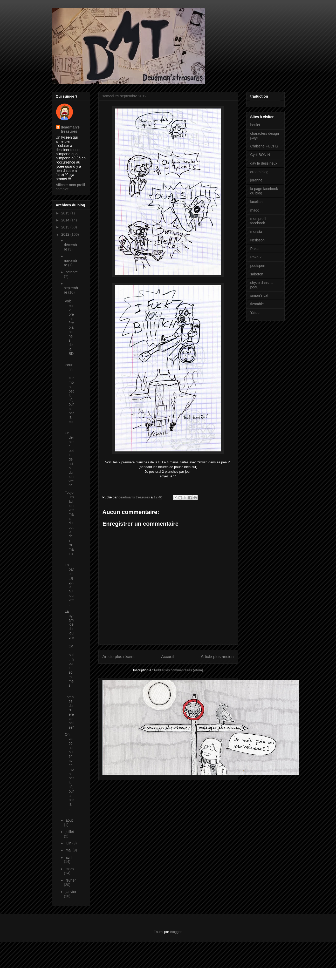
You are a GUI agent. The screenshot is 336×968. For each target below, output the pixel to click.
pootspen (257, 265)
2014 (65, 220)
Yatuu (255, 312)
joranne (256, 180)
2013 (65, 227)
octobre (72, 272)
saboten (256, 274)
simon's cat (259, 295)
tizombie (257, 304)
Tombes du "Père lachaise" (69, 712)
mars (70, 869)
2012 (65, 234)
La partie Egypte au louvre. (69, 584)
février (71, 880)
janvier (71, 892)
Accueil (167, 656)
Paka (254, 249)
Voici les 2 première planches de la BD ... (69, 329)
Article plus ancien (217, 656)
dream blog (259, 172)
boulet (255, 125)
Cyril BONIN (260, 155)
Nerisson (257, 240)
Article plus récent (118, 656)
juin (69, 843)
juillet (70, 832)
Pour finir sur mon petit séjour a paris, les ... (69, 395)
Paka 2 (256, 257)
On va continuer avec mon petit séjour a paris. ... (69, 771)
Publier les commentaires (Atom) (178, 670)
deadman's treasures (70, 129)
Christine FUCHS (264, 146)
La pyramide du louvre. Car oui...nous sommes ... (69, 650)
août (69, 820)
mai (69, 850)
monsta (256, 231)
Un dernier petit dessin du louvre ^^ (69, 459)
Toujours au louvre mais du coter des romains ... (69, 525)
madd (254, 210)
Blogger (175, 932)
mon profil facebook (258, 220)
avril (69, 857)
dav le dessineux (263, 163)
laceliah (256, 202)
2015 (65, 213)
